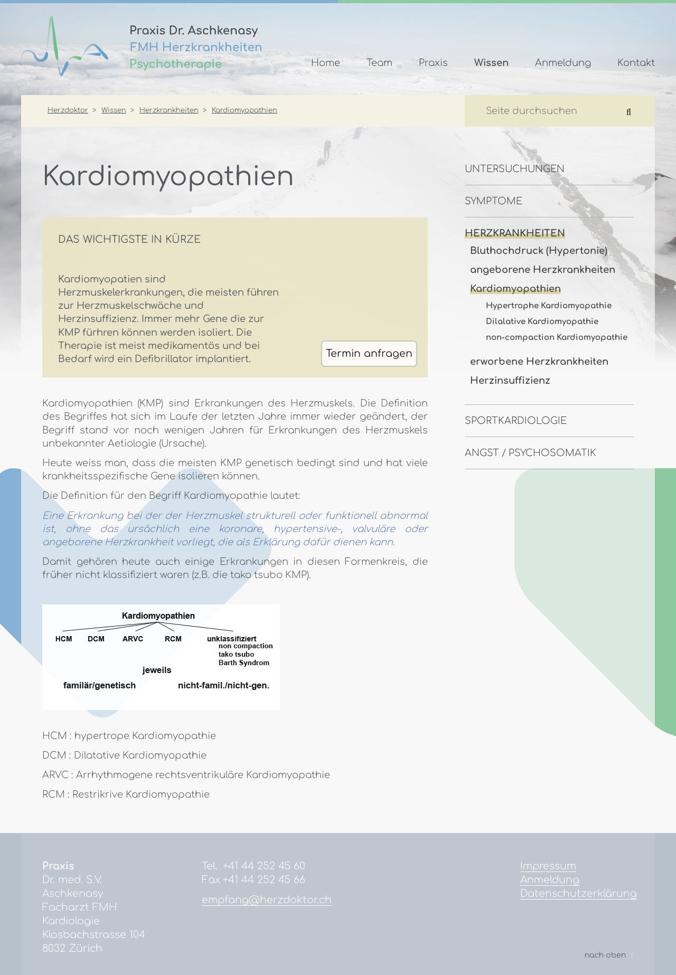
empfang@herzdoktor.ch (267, 899)
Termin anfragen (369, 353)
